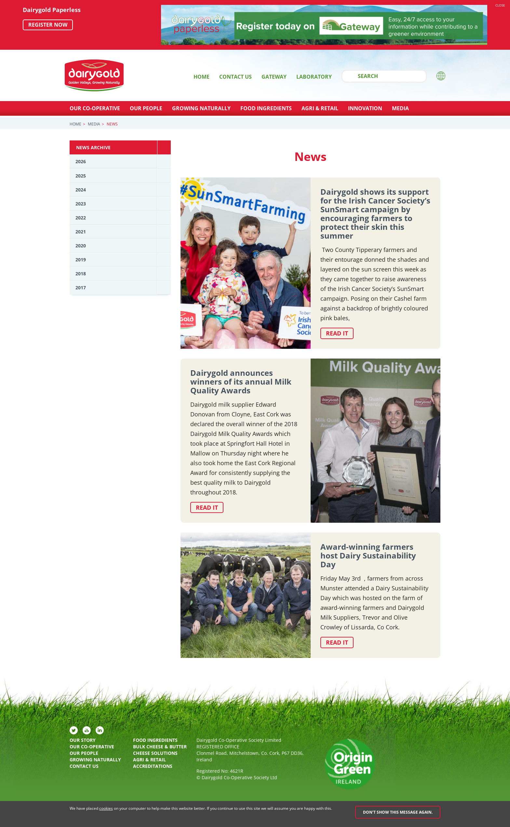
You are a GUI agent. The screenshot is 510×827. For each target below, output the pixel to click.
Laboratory (314, 76)
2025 (80, 176)
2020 (80, 246)
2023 (80, 204)
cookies (106, 808)
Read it (337, 333)
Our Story (83, 740)
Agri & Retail (320, 108)
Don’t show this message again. (398, 812)
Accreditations (152, 766)
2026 (80, 161)
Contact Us (235, 76)
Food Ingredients (266, 108)
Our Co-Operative (95, 108)
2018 (80, 273)
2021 (80, 232)
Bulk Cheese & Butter (160, 747)
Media (400, 108)
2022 (80, 218)
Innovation (365, 108)
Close (500, 5)
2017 (80, 287)
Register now (47, 24)
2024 (80, 190)
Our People (146, 108)
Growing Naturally (201, 108)
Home (201, 76)
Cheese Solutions (155, 753)
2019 (80, 259)
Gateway (274, 76)
